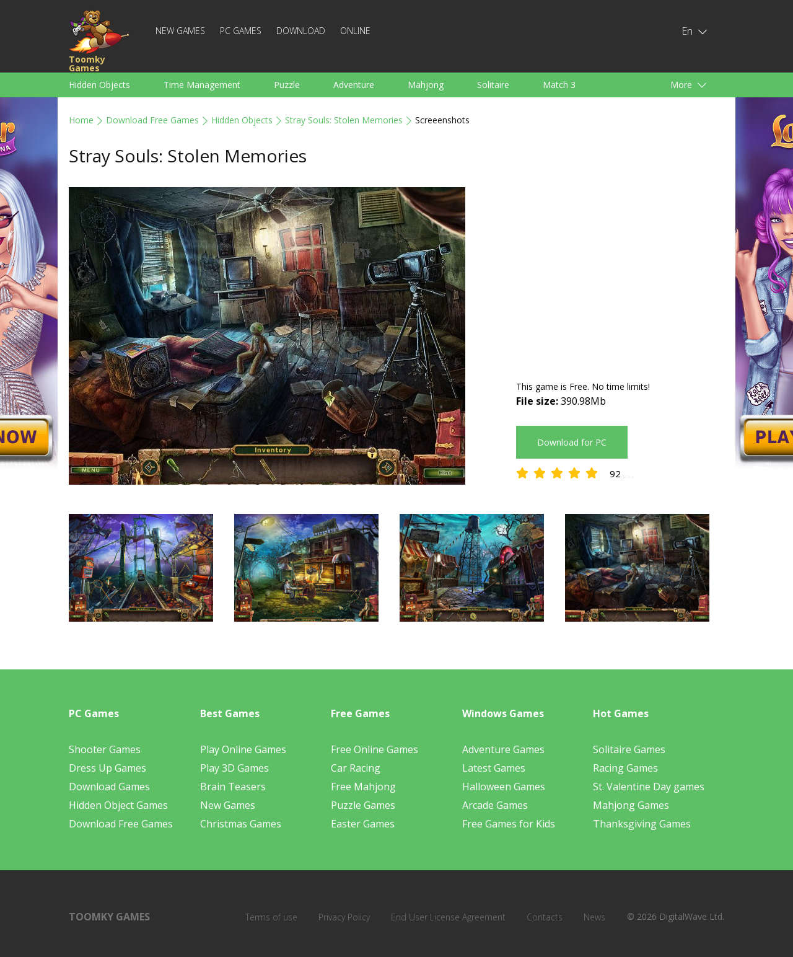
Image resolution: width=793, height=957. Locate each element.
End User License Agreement (448, 917)
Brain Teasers (233, 786)
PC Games (240, 31)
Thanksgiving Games (642, 824)
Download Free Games (152, 120)
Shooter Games (105, 749)
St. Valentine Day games (648, 786)
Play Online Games (243, 749)
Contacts (545, 917)
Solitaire (493, 84)
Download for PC (572, 442)
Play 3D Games (234, 768)
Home (81, 120)
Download (300, 31)
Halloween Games (503, 786)
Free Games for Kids (508, 824)
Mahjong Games (631, 805)
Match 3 (559, 84)
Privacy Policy (344, 917)
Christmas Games (240, 824)
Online (355, 31)
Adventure (353, 84)
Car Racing (355, 768)
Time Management (202, 84)
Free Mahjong (363, 786)
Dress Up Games (107, 768)
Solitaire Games (629, 749)
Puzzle (287, 84)
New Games (180, 31)
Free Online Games (374, 749)
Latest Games (493, 768)
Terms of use (271, 917)
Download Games (109, 786)
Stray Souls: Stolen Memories (344, 120)
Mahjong (426, 84)
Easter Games (363, 824)
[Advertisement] (620, 274)
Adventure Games (503, 749)
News (594, 917)
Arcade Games (495, 805)
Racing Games (625, 768)
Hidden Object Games (118, 805)
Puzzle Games (363, 805)
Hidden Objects (99, 84)
